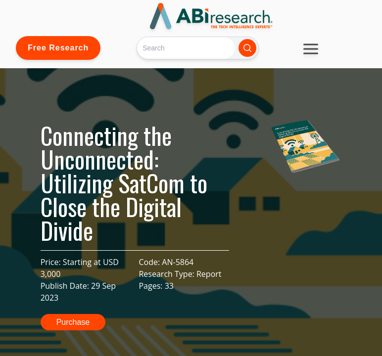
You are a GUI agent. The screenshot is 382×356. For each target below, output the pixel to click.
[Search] (186, 47)
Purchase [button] (73, 322)
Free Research (58, 48)
